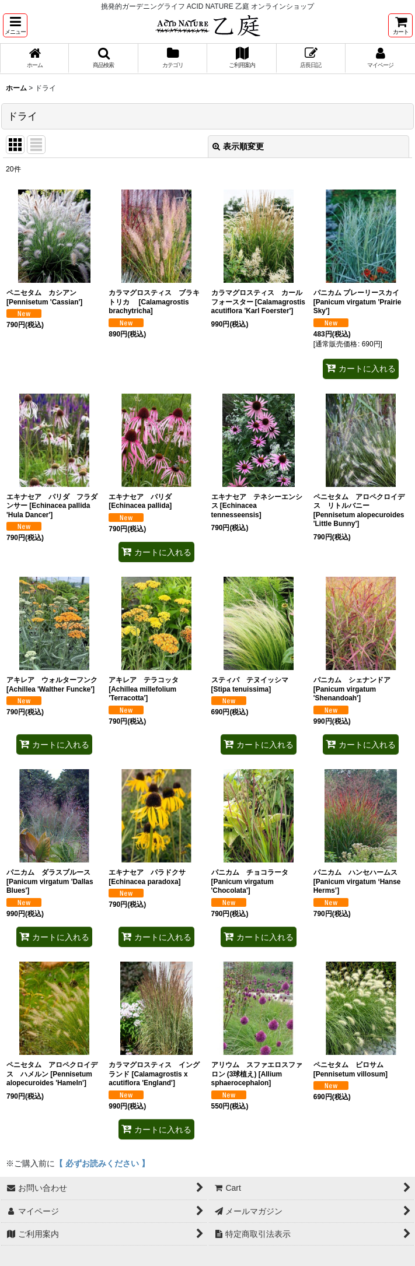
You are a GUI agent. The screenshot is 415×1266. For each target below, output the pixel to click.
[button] (15, 25)
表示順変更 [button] (238, 146)
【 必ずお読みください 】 (102, 1163)
